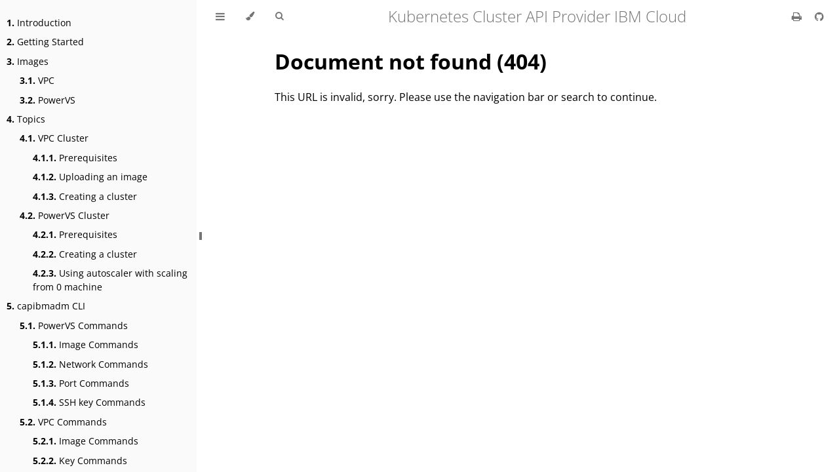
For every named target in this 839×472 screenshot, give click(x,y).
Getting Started (45, 41)
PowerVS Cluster (64, 215)
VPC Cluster (54, 138)
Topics (26, 119)
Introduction (39, 22)
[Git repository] (819, 16)
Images (28, 61)
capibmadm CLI (46, 306)
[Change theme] (250, 16)
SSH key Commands (89, 402)
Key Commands (80, 460)
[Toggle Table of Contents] (220, 16)
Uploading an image (90, 176)
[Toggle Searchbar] (279, 16)
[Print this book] (798, 16)
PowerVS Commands (74, 325)
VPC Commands (63, 422)
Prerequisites (75, 157)
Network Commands (90, 364)
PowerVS (47, 100)
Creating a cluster (85, 196)
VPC (37, 80)
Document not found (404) (411, 61)
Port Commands (81, 383)
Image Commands (85, 344)
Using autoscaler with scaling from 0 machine (110, 280)
